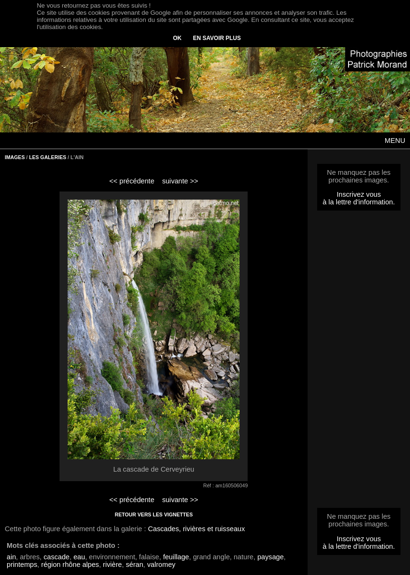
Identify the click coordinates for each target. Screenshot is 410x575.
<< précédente (132, 181)
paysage (270, 557)
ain (11, 557)
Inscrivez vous (359, 194)
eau (79, 557)
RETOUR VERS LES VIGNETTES (154, 514)
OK (177, 38)
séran (134, 564)
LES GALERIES (47, 157)
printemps (22, 564)
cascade (56, 557)
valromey (161, 564)
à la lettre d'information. (358, 202)
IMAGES (15, 157)
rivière (112, 564)
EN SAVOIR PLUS (216, 38)
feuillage (176, 557)
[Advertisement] (358, 362)
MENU (395, 140)
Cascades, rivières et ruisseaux (196, 529)
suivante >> (180, 181)
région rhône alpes (70, 564)
